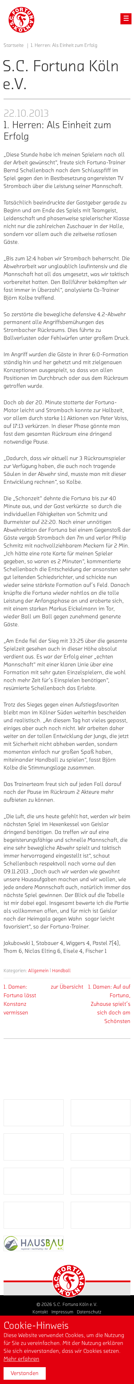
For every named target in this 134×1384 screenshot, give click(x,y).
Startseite (14, 45)
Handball (61, 970)
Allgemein (38, 970)
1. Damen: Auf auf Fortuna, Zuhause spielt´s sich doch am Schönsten (109, 1004)
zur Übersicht (67, 987)
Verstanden (25, 1373)
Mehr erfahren (21, 1359)
